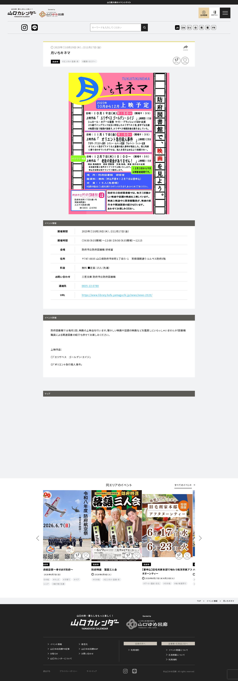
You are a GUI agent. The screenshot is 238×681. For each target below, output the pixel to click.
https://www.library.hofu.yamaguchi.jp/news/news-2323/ (117, 295)
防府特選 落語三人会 (106, 569)
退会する (47, 671)
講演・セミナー (90, 61)
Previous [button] (37, 538)
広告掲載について (177, 654)
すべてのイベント (183, 485)
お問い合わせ (87, 653)
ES (189, 27)
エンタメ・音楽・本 (71, 61)
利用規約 (135, 649)
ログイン (214, 15)
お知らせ (54, 653)
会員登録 (203, 15)
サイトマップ (92, 671)
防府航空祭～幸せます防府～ (59, 569)
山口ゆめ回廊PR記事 (60, 648)
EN (183, 27)
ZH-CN (201, 28)
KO (195, 27)
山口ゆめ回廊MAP (89, 648)
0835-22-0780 (90, 286)
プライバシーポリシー (69, 671)
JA (177, 27)
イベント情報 (56, 644)
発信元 (84, 644)
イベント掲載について (178, 649)
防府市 (55, 61)
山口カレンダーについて (61, 658)
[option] (119, 143)
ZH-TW (208, 28)
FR (213, 27)
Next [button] (200, 538)
